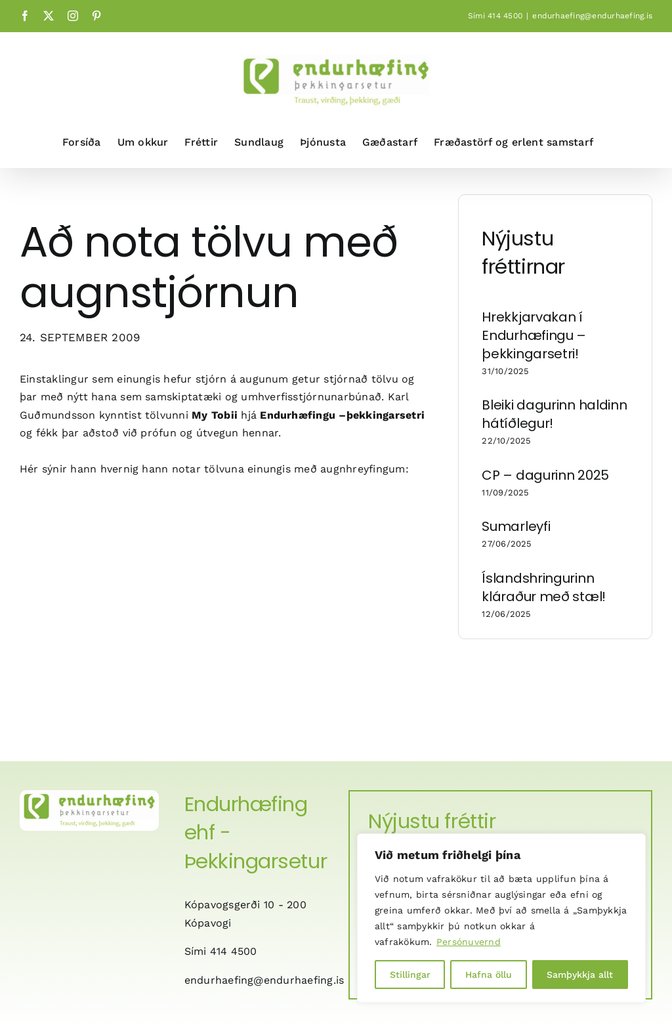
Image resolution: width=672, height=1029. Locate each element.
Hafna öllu (488, 974)
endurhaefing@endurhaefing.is (592, 15)
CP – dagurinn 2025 (545, 475)
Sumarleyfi (516, 526)
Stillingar (410, 974)
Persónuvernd (468, 941)
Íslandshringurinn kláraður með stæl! (544, 587)
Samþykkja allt (580, 974)
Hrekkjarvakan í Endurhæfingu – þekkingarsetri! (534, 335)
